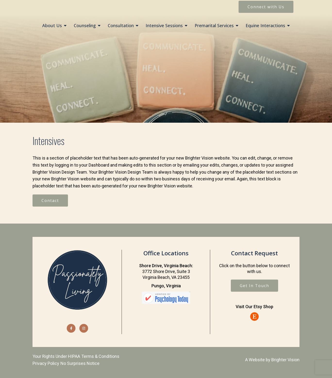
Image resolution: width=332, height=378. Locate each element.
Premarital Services (214, 25)
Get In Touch (254, 285)
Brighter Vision (285, 359)
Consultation (121, 25)
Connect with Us (266, 6)
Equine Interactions (265, 25)
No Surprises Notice (80, 363)
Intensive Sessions (164, 25)
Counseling (85, 25)
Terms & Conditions (100, 356)
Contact (50, 200)
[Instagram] (83, 328)
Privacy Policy (46, 363)
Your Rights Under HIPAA (56, 356)
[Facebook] (71, 328)
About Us (52, 25)
